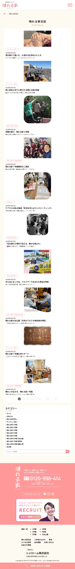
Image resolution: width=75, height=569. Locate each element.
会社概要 (37, 542)
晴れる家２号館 (12, 427)
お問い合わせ (49, 542)
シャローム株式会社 (37, 553)
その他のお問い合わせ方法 (31, 494)
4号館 (44, 532)
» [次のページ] (55, 398)
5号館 (34, 534)
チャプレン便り (12, 422)
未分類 (9, 447)
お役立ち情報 (26, 545)
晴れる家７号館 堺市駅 (14, 441)
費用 (50, 539)
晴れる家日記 (26, 539)
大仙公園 (45, 534)
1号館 (34, 529)
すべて (9, 413)
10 (47, 399)
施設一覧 (24, 529)
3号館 (34, 532)
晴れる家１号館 (12, 425)
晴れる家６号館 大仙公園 (15, 438)
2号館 (44, 529)
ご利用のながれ (39, 539)
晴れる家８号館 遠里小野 (15, 444)
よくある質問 (26, 542)
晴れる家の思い (12, 419)
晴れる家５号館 (12, 436)
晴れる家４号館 (12, 433)
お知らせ (10, 416)
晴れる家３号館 (12, 430)
